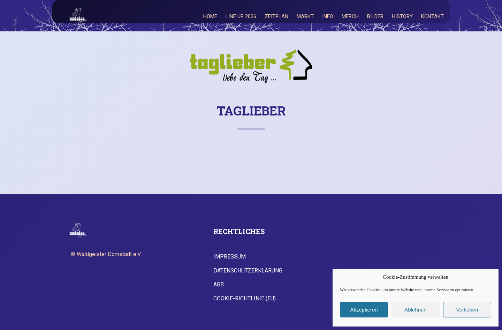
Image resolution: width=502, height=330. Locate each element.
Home (210, 16)
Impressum (229, 257)
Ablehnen (415, 310)
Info (327, 16)
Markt (305, 16)
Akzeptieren (364, 310)
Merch (350, 16)
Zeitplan (276, 16)
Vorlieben (467, 310)
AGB (218, 284)
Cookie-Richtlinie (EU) (244, 298)
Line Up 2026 (241, 16)
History (402, 16)
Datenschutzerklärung (247, 270)
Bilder (375, 16)
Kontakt (432, 16)
